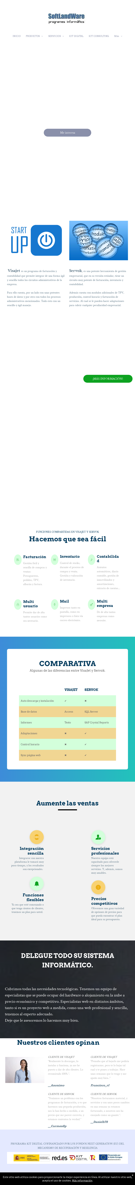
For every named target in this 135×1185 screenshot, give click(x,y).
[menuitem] (16, 36)
